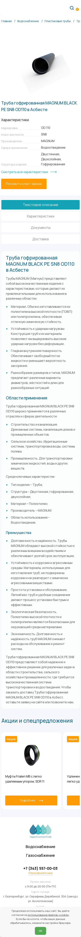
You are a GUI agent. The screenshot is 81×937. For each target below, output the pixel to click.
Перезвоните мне (41, 873)
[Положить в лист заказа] (24, 184)
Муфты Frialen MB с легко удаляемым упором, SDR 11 (24, 779)
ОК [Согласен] (40, 931)
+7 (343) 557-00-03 (40, 868)
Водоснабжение (40, 846)
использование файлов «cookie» (48, 915)
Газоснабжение (40, 855)
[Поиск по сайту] (72, 7)
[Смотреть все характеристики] (29, 172)
